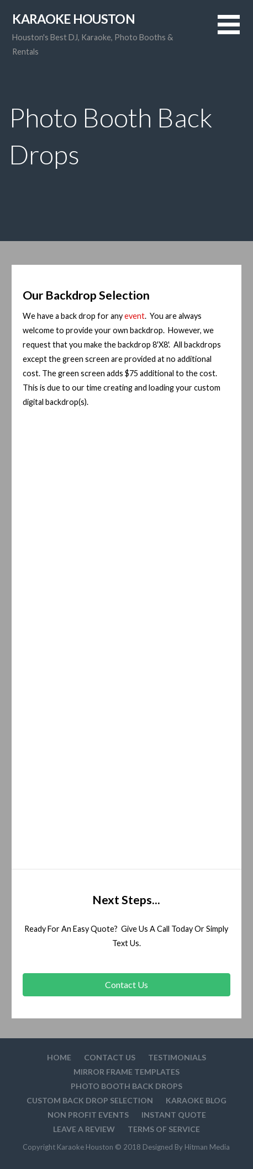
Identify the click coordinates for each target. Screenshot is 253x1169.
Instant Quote (173, 1114)
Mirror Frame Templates (126, 1071)
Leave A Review (84, 1129)
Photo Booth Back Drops (126, 1086)
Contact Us (109, 1057)
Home (59, 1057)
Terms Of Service (164, 1129)
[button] (235, 31)
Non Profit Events (88, 1114)
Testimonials (177, 1057)
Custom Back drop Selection (90, 1100)
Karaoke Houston (73, 18)
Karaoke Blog (196, 1100)
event (134, 316)
